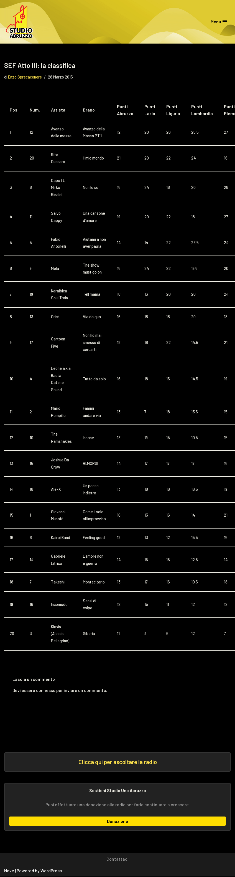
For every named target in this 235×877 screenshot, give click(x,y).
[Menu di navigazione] (218, 22)
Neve (9, 871)
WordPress (51, 871)
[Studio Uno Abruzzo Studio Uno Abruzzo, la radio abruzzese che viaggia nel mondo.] (20, 22)
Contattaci (117, 859)
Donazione (117, 821)
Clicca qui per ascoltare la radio (117, 762)
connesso (45, 690)
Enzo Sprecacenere (25, 77)
